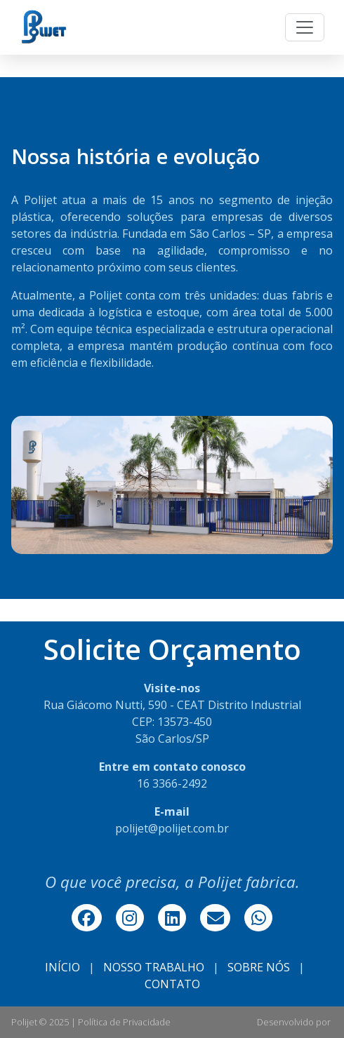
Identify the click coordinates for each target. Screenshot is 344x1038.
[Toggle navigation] (304, 27)
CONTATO (172, 984)
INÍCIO (62, 967)
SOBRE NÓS (258, 967)
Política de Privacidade (124, 1022)
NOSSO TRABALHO (153, 967)
